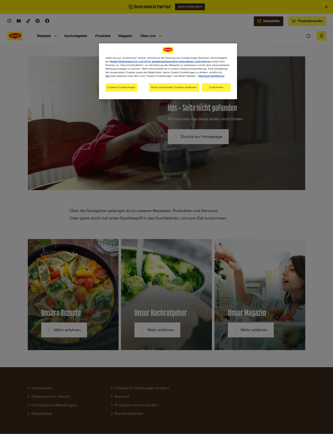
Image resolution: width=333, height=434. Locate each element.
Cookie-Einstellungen (121, 87)
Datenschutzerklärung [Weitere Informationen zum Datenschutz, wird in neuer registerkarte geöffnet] (211, 75)
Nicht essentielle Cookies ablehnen (174, 87)
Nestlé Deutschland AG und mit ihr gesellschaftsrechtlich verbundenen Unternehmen (160, 61)
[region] (168, 71)
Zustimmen (216, 87)
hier (107, 75)
